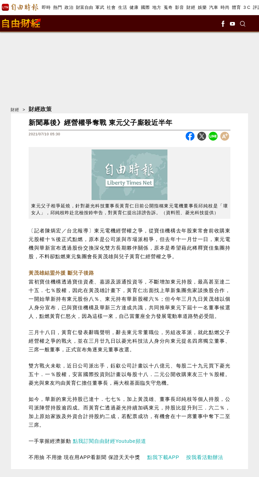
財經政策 (40, 109)
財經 (190, 7)
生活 (122, 7)
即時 (46, 7)
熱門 (57, 7)
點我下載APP (163, 457)
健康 (134, 7)
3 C (246, 7)
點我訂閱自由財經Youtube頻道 (109, 441)
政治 (68, 7)
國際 (145, 7)
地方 (156, 7)
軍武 (99, 7)
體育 (236, 7)
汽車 (213, 7)
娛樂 (202, 7)
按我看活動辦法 (204, 457)
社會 (111, 7)
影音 (179, 7)
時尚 (225, 7)
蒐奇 (168, 7)
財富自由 (84, 7)
